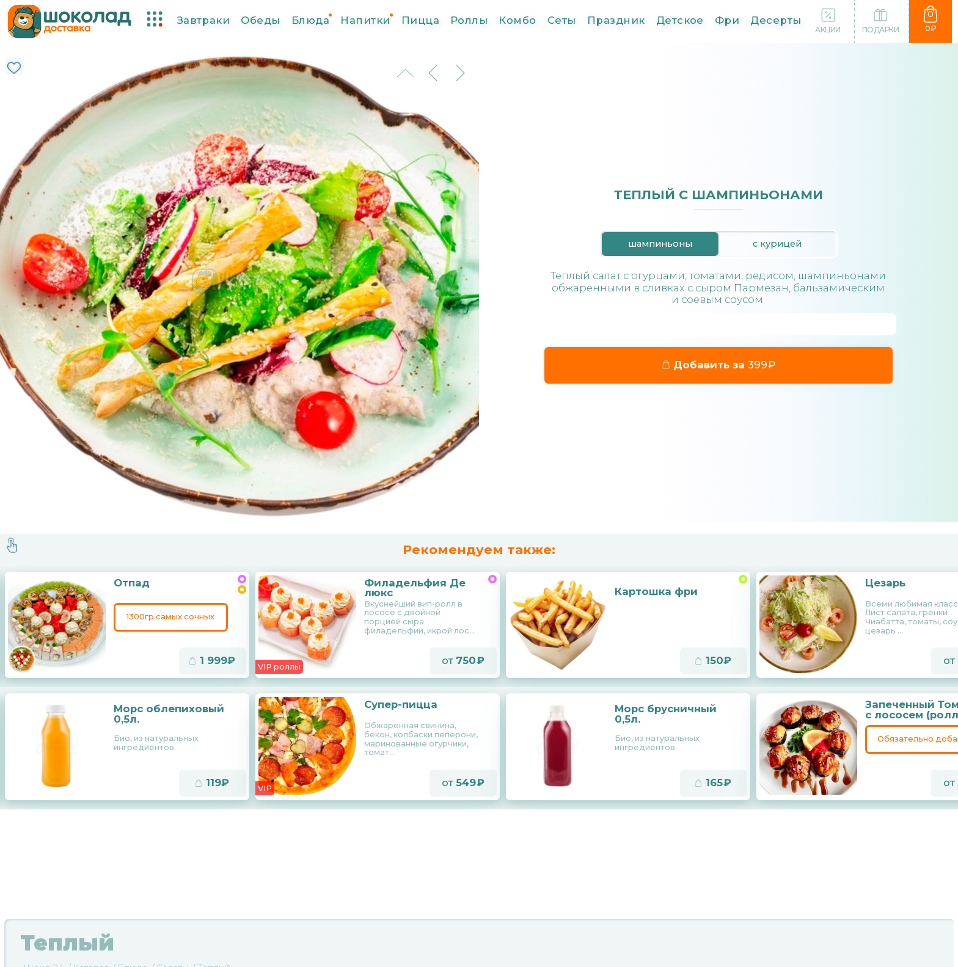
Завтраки (203, 19)
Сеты (561, 19)
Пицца (420, 19)
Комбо (517, 19)
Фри (727, 19)
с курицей (777, 243)
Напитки (365, 19)
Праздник (616, 19)
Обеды (260, 19)
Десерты (775, 19)
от (463, 662)
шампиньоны (660, 243)
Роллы (469, 19)
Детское (680, 19)
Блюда (310, 19)
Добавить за (718, 365)
